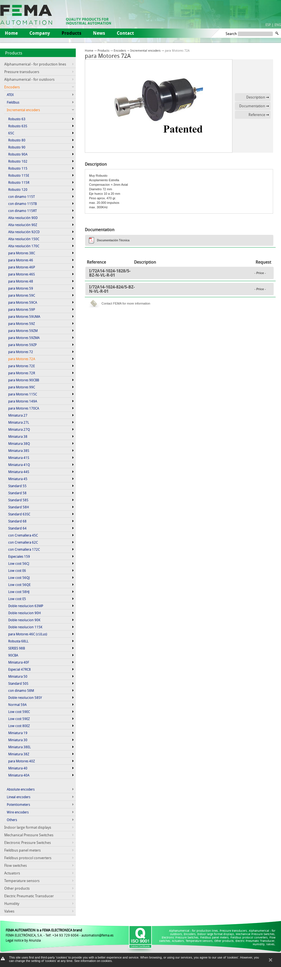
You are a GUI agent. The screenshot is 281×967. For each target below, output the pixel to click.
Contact (125, 33)
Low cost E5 (17, 598)
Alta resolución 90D (23, 217)
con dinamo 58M (21, 690)
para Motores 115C (22, 394)
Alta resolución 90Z (22, 224)
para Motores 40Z (21, 761)
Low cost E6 (17, 570)
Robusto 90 (16, 147)
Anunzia (35, 940)
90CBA (13, 655)
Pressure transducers (21, 71)
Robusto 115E (18, 175)
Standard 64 (17, 528)
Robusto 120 (17, 189)
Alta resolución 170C (23, 246)
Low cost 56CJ (18, 563)
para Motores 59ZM (23, 330)
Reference (256, 114)
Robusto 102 (17, 161)
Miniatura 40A (18, 775)
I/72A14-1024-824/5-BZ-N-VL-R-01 (112, 289)
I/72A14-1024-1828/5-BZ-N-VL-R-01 (110, 273)
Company (39, 33)
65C (11, 133)
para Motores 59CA (22, 302)
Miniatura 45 (17, 478)
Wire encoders (18, 812)
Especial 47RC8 (19, 669)
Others (12, 819)
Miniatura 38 (17, 436)
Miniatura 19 (17, 732)
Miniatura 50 (17, 676)
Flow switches (15, 865)
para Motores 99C (21, 387)
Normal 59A (17, 704)
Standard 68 (17, 521)
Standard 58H (18, 507)
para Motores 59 (20, 288)
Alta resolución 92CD (24, 231)
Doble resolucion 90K (24, 620)
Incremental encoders (145, 50)
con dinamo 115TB (22, 203)
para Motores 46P (21, 267)
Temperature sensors (22, 880)
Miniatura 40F (18, 662)
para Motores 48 (20, 281)
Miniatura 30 (17, 740)
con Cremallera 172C (24, 549)
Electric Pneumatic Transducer (29, 895)
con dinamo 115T (21, 196)
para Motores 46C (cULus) (27, 634)
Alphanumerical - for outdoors (29, 79)
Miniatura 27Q (19, 429)
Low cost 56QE (19, 584)
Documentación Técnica (113, 240)
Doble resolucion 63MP (25, 605)
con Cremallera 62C (23, 542)
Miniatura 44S (18, 471)
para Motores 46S (21, 274)
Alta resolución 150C (23, 239)
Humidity (11, 903)
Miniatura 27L (18, 422)
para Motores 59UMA (24, 316)
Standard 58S (18, 500)
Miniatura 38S (18, 450)
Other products (17, 888)
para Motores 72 (20, 351)
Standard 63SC (19, 514)
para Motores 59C (21, 295)
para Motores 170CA (23, 408)
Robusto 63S (17, 126)
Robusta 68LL (18, 641)
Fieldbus (13, 102)
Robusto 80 (16, 140)
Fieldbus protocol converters (27, 857)
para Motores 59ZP (22, 344)
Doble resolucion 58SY (25, 697)
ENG (277, 24)
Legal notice (14, 940)
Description (255, 97)
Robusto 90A (17, 154)
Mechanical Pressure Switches (28, 834)
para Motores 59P (21, 309)
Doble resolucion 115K (25, 627)
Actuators (12, 873)
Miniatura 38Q (19, 443)
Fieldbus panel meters (22, 850)
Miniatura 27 (17, 415)
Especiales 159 (19, 556)
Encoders (120, 50)
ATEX (10, 94)
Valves (9, 911)
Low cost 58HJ (18, 591)
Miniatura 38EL (19, 747)
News (99, 33)
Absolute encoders (20, 789)
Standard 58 (17, 493)
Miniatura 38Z (18, 754)
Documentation (252, 105)
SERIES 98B (16, 648)
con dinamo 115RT (22, 210)
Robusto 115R (18, 182)
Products (13, 53)
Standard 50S (18, 683)
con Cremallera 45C (23, 535)
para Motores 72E (21, 366)
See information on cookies (93, 960)
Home (11, 33)
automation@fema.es (97, 935)
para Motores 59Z (21, 323)
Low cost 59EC (19, 711)
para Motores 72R (21, 373)
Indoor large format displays (27, 827)
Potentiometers (18, 804)
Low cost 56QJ (19, 577)
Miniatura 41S (18, 457)
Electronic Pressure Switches (27, 842)
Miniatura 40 (17, 768)
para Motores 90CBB (23, 380)
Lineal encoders (18, 797)
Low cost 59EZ (19, 718)
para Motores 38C (21, 253)
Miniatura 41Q (19, 464)
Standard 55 (17, 485)
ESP (268, 24)
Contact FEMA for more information (125, 303)
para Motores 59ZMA (24, 337)
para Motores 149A (22, 401)
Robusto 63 (16, 119)
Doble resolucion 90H (24, 613)
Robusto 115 (17, 168)
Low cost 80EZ (19, 725)
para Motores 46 (20, 260)
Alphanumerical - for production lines (35, 64)
